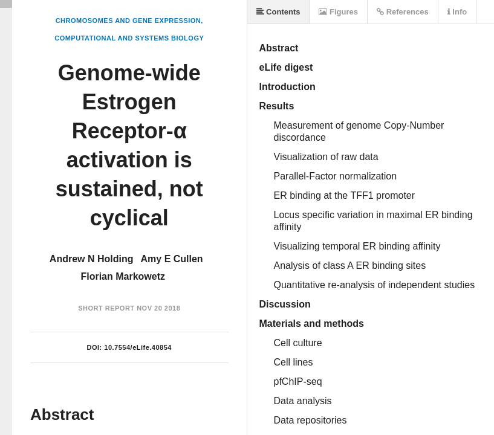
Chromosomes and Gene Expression (128, 20)
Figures (338, 11)
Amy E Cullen (172, 259)
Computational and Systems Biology (129, 38)
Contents (278, 11)
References (403, 11)
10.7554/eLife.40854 (138, 347)
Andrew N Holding (92, 259)
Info (457, 11)
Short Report (106, 308)
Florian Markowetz (122, 276)
